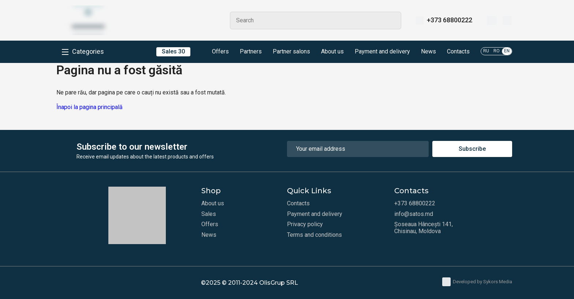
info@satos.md (413, 214)
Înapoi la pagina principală (89, 107)
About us (332, 51)
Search (392, 20)
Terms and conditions (314, 235)
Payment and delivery (382, 51)
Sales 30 (173, 51)
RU (486, 50)
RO (496, 50)
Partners (251, 51)
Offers (215, 52)
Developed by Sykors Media (477, 281)
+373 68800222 (449, 20)
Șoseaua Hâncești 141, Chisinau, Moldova (423, 227)
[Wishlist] (492, 20)
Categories (88, 51)
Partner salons (291, 51)
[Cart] (507, 20)
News (428, 51)
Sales (208, 214)
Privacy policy (305, 224)
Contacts (458, 51)
